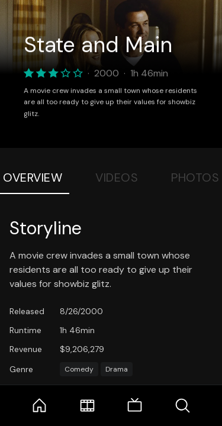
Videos (116, 177)
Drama (116, 369)
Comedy (79, 369)
